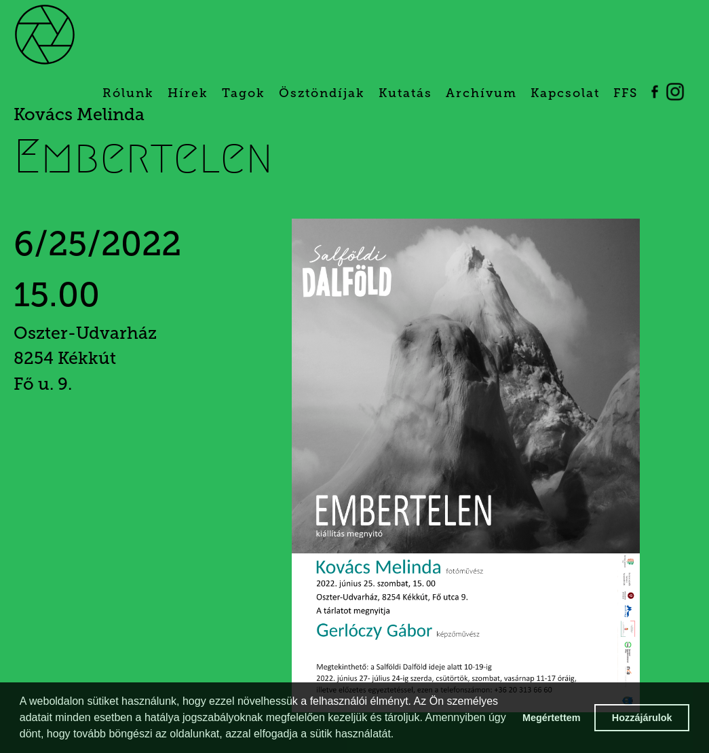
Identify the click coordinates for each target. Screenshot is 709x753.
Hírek (188, 93)
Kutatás (405, 93)
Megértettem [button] (551, 717)
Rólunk (128, 93)
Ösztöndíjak (322, 93)
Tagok (243, 93)
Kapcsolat (565, 93)
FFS (625, 93)
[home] (68, 34)
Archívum (481, 93)
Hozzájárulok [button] (642, 717)
